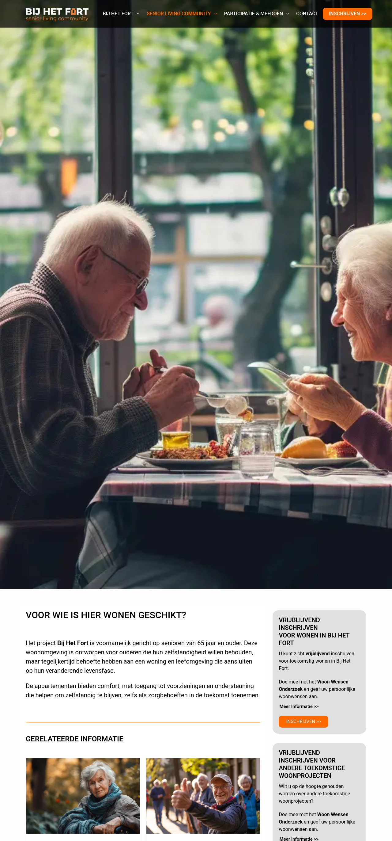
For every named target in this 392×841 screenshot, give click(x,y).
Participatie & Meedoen (258, 13)
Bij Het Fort (122, 13)
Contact (307, 14)
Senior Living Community (183, 13)
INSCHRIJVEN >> (347, 14)
